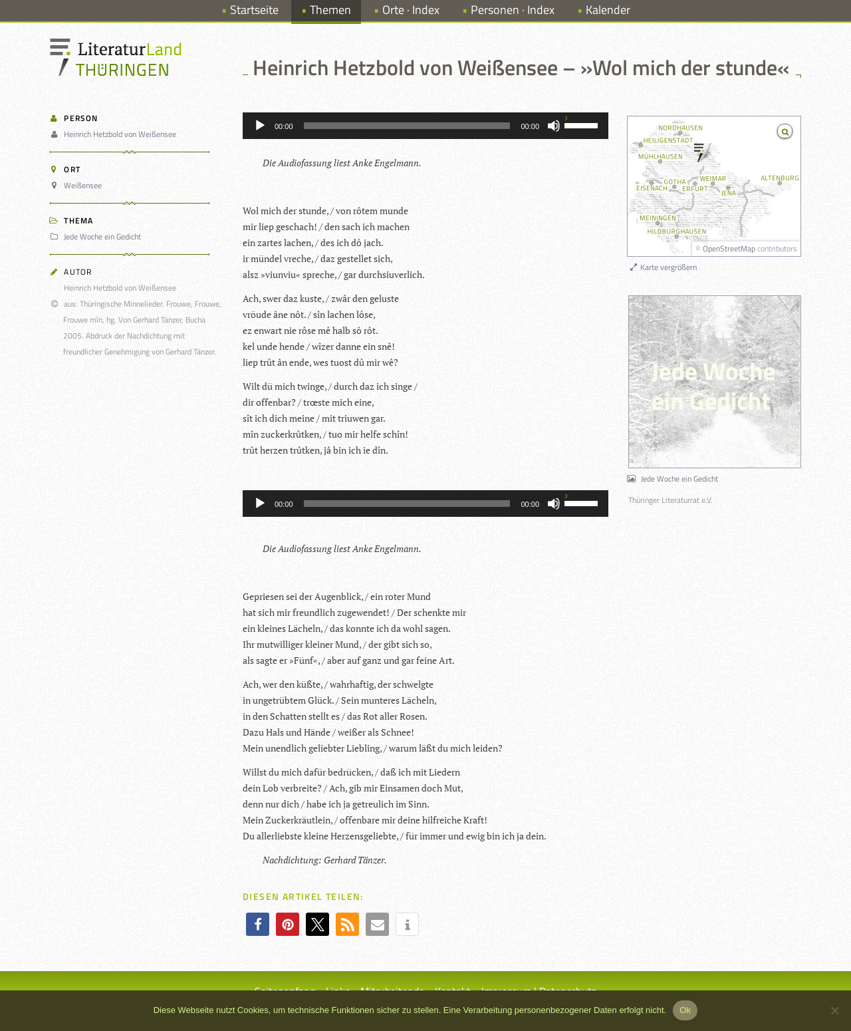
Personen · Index (512, 10)
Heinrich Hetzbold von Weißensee (115, 134)
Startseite (254, 10)
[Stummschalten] (553, 125)
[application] (425, 125)
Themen (330, 10)
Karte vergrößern (662, 267)
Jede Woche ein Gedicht (97, 236)
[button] (257, 924)
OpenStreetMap (729, 248)
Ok (685, 1010)
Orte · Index (410, 10)
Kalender (608, 10)
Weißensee (78, 185)
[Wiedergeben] (260, 125)
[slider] (407, 125)
